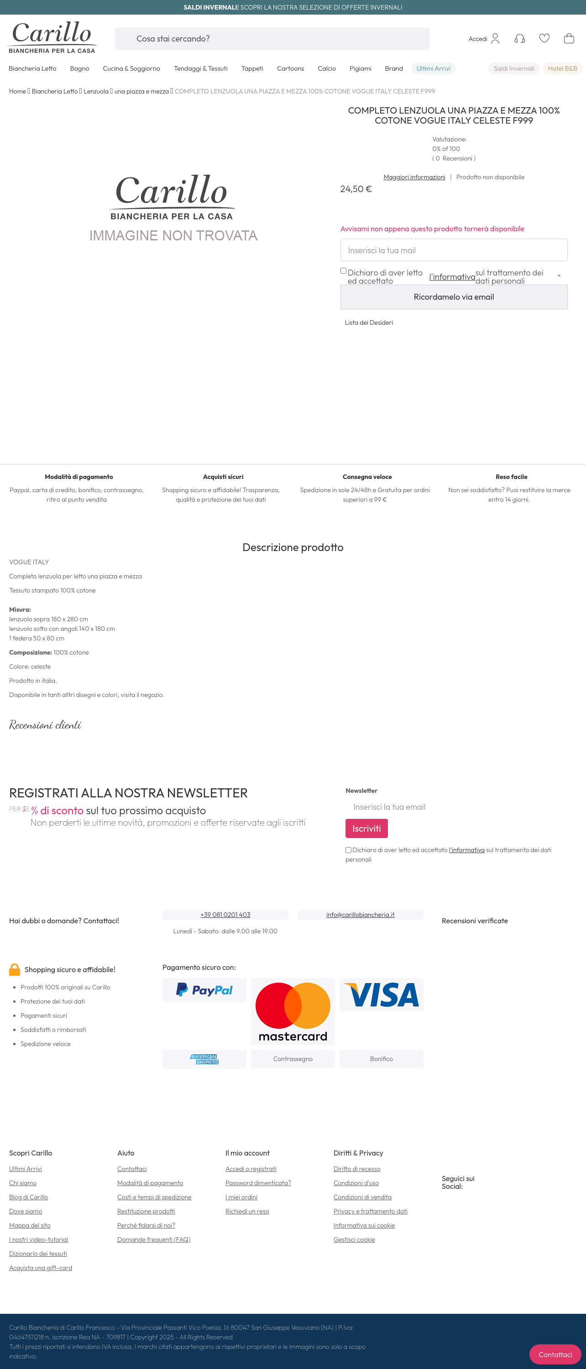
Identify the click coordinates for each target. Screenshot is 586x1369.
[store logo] (53, 38)
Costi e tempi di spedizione (154, 1197)
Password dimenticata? (258, 1183)
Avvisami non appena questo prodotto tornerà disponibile (432, 228)
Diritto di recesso (357, 1169)
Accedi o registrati (251, 1169)
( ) (454, 158)
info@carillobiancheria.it (360, 915)
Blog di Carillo (28, 1197)
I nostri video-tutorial (38, 1239)
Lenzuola (96, 91)
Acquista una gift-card (40, 1268)
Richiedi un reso (247, 1211)
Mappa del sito (30, 1225)
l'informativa (467, 850)
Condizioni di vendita (363, 1197)
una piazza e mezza (142, 91)
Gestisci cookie (354, 1239)
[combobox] (272, 38)
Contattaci (132, 1169)
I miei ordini (241, 1197)
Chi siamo (23, 1183)
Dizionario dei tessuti (38, 1253)
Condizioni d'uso (356, 1183)
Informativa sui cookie (364, 1225)
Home (17, 91)
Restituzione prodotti (146, 1211)
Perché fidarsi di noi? (146, 1225)
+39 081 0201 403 (225, 915)
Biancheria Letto (55, 91)
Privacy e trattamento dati (371, 1211)
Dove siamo (25, 1211)
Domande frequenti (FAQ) (153, 1239)
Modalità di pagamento (150, 1183)
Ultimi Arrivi (25, 1169)
